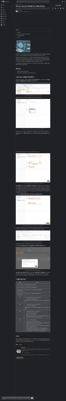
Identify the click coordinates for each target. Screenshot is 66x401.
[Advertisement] (33, 20)
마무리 (18, 37)
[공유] (47, 11)
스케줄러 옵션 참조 (20, 35)
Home (17, 4)
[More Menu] (65, 2)
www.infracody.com (27, 352)
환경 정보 (19, 32)
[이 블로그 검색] (17, 2)
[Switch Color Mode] (62, 2)
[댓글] (49, 11)
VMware (20, 4)
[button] (53, 8)
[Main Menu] (1, 2)
